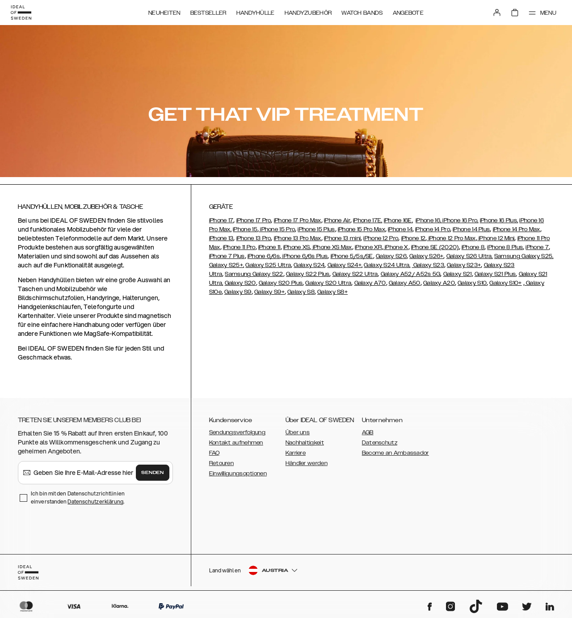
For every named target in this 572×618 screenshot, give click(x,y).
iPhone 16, (429, 220)
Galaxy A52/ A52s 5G (411, 274)
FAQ (214, 453)
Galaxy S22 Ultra (355, 274)
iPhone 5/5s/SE (352, 256)
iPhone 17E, (367, 220)
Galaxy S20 (240, 283)
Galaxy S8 (301, 292)
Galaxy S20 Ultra (328, 283)
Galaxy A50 (405, 283)
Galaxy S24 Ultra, (387, 265)
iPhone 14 (400, 229)
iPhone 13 (221, 238)
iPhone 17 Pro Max (297, 220)
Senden (152, 472)
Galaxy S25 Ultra (268, 265)
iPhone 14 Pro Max (516, 229)
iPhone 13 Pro (253, 238)
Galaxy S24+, (345, 265)
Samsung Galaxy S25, (524, 256)
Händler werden (307, 463)
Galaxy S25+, (226, 265)
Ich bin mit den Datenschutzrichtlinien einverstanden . (78, 497)
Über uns (298, 432)
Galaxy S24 (309, 265)
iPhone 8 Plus (505, 247)
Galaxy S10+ (505, 283)
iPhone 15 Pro (277, 229)
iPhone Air (337, 220)
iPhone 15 (245, 229)
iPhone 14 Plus (471, 229)
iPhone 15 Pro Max (361, 229)
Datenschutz (379, 443)
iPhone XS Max (331, 247)
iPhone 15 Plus (316, 229)
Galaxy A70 (370, 283)
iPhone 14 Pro (432, 229)
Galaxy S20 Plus (281, 283)
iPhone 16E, (398, 220)
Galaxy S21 (457, 274)
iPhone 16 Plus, (499, 220)
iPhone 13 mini (342, 238)
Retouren (221, 463)
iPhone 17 (221, 220)
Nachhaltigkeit (305, 443)
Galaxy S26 (391, 256)
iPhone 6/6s (264, 256)
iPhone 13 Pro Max (297, 238)
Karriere (296, 453)
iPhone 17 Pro (253, 220)
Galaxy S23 (428, 265)
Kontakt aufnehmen (236, 443)
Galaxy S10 (472, 283)
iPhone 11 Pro (239, 247)
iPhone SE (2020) (435, 247)
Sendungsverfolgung (237, 432)
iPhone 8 (473, 247)
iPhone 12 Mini (496, 238)
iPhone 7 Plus (227, 256)
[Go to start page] (21, 12)
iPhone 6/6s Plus (304, 256)
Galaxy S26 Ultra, (469, 256)
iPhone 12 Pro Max (451, 238)
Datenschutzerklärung (95, 501)
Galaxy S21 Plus (495, 274)
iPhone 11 (269, 247)
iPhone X (395, 247)
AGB (368, 432)
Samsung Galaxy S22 (254, 274)
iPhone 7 (537, 247)
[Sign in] (497, 12)
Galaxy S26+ (426, 256)
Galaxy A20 (439, 283)
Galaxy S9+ (269, 292)
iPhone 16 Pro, (460, 220)
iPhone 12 (413, 238)
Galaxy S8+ (332, 292)
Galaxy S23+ (464, 265)
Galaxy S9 (238, 292)
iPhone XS (296, 247)
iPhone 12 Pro (380, 238)
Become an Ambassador (395, 453)
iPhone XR (368, 247)
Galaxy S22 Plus (308, 274)
